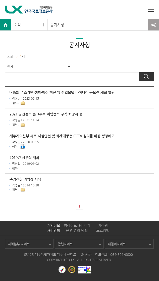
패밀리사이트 (117, 244)
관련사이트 (65, 244)
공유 (153, 24)
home (5, 24)
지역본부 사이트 (19, 244)
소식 (17, 25)
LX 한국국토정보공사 (29, 10)
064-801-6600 (121, 254)
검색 (146, 76)
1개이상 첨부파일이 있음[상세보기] (22, 103)
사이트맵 (151, 9)
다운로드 (22, 146)
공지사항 (57, 25)
